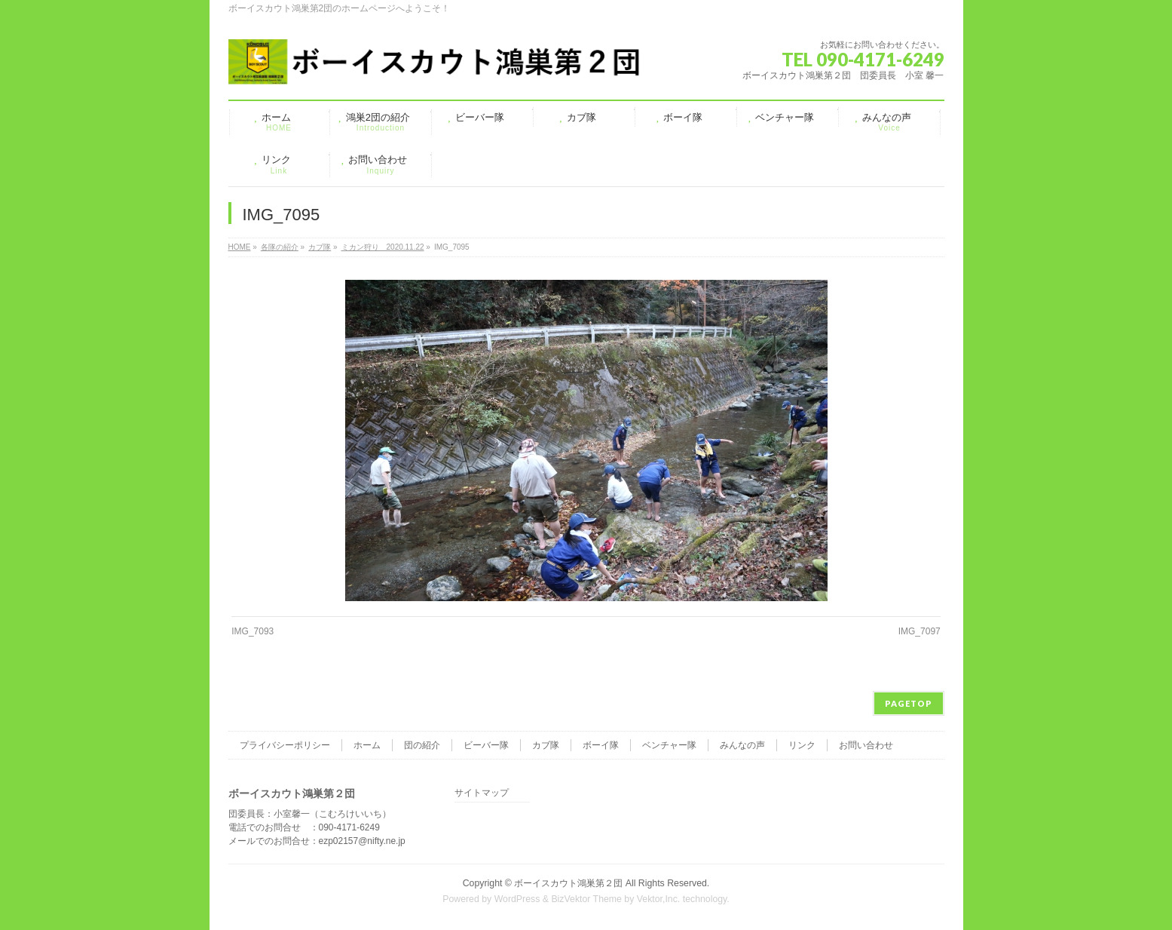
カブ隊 (545, 745)
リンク (802, 745)
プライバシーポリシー (285, 745)
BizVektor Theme (586, 899)
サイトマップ (481, 793)
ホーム (367, 745)
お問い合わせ (866, 745)
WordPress (517, 899)
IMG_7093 (252, 631)
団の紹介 (422, 745)
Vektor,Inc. (659, 899)
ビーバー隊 (486, 745)
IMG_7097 (919, 631)
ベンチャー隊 (669, 745)
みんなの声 (742, 745)
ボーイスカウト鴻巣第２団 (568, 883)
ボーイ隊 (601, 745)
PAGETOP (908, 703)
